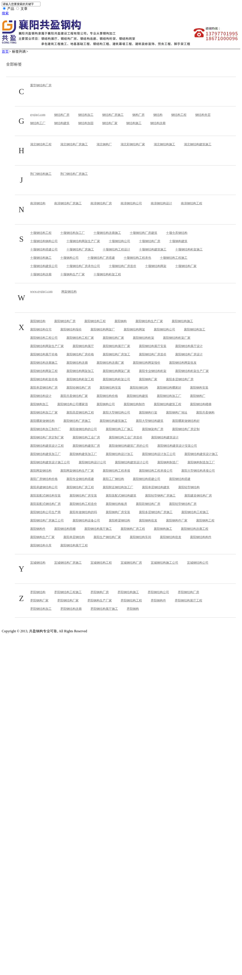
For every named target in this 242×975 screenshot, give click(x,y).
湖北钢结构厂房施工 (74, 144)
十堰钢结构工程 (41, 233)
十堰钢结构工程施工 (173, 257)
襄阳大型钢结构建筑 (149, 420)
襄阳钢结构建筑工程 (167, 404)
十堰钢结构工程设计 (116, 249)
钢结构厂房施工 (113, 114)
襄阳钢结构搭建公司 (146, 479)
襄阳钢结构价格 (107, 396)
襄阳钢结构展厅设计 (189, 346)
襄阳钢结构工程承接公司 (156, 470)
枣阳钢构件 (158, 600)
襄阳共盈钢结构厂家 (74, 396)
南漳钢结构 (37, 203)
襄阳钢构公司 (106, 404)
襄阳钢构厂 (197, 396)
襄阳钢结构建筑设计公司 (132, 462)
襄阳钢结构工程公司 (44, 337)
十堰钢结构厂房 (149, 241)
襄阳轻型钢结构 (189, 487)
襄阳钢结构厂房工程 (80, 487)
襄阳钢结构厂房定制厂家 (47, 437)
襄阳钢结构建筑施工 (113, 420)
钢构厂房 (138, 114)
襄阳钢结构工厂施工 (119, 429)
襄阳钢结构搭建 (179, 479)
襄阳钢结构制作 (134, 404)
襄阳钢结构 (37, 321)
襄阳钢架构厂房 (152, 429)
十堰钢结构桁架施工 (189, 249)
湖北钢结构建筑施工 (197, 144)
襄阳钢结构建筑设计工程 (47, 445)
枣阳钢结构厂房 (188, 592)
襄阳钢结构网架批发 (183, 362)
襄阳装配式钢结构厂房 (45, 504)
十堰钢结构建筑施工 (152, 249)
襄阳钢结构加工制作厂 (45, 429)
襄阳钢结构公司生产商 (45, 512)
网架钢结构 (69, 291)
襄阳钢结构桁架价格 (44, 379)
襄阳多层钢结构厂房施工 (156, 512)
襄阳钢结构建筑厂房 (86, 445)
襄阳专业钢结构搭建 (80, 479)
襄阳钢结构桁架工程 (80, 379)
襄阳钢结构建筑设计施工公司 (50, 462)
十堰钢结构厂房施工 (80, 249)
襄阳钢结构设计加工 (119, 454)
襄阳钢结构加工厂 (169, 396)
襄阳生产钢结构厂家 (107, 537)
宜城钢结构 (37, 562)
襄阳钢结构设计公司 (92, 462)
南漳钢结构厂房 (101, 203)
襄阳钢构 (120, 321)
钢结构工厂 (37, 123)
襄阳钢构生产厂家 (42, 537)
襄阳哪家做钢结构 (42, 420)
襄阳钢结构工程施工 (195, 512)
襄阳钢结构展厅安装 (152, 346)
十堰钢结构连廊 (41, 274)
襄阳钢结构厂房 (65, 321)
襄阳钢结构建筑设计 (165, 437)
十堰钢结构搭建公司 (44, 249)
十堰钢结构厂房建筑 (143, 233)
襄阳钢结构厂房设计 (189, 354)
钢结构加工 (85, 114)
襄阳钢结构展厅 (83, 346)
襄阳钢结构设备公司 (86, 520)
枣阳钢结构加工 (41, 608)
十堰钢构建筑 (178, 241)
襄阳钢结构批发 (170, 537)
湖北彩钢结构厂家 (133, 144)
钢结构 (157, 114)
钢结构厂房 (61, 114)
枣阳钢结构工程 (131, 600)
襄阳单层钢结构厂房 (44, 387)
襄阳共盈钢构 (205, 412)
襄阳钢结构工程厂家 (80, 337)
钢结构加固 (85, 123)
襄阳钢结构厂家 (113, 337)
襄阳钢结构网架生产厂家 (47, 346)
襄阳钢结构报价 (71, 329)
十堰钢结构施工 (41, 257)
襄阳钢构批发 (148, 520)
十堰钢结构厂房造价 (122, 266)
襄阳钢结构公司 (164, 329)
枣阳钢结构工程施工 (68, 592)
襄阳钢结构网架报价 (146, 362)
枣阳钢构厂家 (39, 600)
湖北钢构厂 (104, 144)
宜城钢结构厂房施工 (68, 562)
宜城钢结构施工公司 (164, 562)
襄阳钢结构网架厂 (102, 329)
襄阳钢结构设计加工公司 (159, 454)
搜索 (5, 13)
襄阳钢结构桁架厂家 (176, 337)
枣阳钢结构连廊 (71, 608)
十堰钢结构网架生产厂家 (83, 241)
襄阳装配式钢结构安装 (45, 495)
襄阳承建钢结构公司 (44, 487)
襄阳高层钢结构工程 (80, 412)
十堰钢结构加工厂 (72, 233)
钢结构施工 (134, 123)
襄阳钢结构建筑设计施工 (201, 454)
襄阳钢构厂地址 (176, 412)
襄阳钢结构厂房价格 (80, 354)
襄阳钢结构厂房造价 (152, 354)
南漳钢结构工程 (191, 203)
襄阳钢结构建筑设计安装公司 (177, 445)
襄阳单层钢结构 (74, 537)
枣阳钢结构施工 (128, 592)
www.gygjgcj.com (41, 291)
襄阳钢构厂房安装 (118, 512)
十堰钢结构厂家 (186, 266)
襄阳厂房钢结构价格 (44, 479)
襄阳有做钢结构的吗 (83, 512)
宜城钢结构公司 (197, 562)
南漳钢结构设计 (161, 203)
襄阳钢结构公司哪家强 (72, 404)
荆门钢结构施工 (41, 174)
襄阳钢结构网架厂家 (116, 371)
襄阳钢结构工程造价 (83, 504)
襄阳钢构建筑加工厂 (83, 454)
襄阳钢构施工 (163, 528)
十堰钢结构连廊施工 (107, 233)
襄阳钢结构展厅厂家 (116, 346)
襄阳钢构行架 (148, 412)
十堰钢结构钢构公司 (44, 241)
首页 (5, 51)
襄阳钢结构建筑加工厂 (45, 454)
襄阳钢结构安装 (110, 387)
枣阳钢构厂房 (99, 592)
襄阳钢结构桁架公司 (116, 379)
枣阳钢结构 (37, 592)
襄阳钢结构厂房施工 (77, 420)
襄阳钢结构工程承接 (116, 470)
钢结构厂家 (110, 123)
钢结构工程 (179, 114)
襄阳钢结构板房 (116, 504)
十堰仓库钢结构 (176, 233)
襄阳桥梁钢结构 (119, 520)
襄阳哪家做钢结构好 (186, 420)
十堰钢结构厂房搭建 (101, 257)
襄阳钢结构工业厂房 (86, 437)
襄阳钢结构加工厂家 (44, 412)
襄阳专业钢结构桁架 (152, 371)
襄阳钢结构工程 (95, 321)
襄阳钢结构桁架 (143, 337)
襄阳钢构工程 (205, 520)
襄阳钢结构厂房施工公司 (47, 520)
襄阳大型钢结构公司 (116, 412)
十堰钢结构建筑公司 (44, 266)
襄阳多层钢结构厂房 (180, 379)
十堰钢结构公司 (119, 241)
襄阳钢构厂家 (148, 379)
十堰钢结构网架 (155, 266)
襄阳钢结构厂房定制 (186, 429)
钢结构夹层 (203, 114)
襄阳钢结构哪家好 (169, 387)
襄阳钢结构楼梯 (200, 404)
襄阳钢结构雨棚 (65, 528)
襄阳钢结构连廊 (77, 362)
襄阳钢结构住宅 (41, 329)
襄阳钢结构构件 (200, 537)
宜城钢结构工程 (101, 562)
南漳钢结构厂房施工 (68, 203)
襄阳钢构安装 (199, 387)
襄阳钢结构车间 (140, 537)
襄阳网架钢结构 (41, 470)
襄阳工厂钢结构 (113, 479)
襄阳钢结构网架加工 (80, 371)
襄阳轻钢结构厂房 (78, 387)
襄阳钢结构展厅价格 (44, 354)
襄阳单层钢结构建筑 (155, 487)
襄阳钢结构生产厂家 (149, 321)
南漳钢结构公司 (131, 203)
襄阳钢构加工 (39, 404)
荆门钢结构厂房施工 (74, 174)
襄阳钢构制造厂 (168, 462)
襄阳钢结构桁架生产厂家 (192, 371)
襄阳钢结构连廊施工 (44, 362)
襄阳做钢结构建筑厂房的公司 (129, 445)
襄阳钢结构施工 (182, 321)
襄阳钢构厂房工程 (133, 528)
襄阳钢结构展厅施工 (98, 528)
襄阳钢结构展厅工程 (74, 545)
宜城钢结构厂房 (131, 562)
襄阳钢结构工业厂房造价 (125, 437)
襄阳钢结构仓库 (41, 545)
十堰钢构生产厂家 (72, 274)
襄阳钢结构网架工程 (44, 371)
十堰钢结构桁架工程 (107, 274)
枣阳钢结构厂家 (68, 600)
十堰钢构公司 (69, 257)
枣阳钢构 (133, 608)
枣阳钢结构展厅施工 (104, 608)
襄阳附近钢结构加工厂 (118, 487)
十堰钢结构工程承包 (137, 257)
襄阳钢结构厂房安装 (83, 495)
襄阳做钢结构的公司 (83, 429)
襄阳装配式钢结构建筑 (121, 495)
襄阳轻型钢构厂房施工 (160, 495)
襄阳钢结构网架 (134, 329)
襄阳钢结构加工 (194, 329)
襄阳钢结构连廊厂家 (110, 362)
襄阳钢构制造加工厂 (201, 462)
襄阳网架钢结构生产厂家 (77, 470)
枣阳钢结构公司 (158, 592)
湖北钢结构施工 (164, 144)
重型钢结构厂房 (41, 85)
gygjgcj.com (37, 114)
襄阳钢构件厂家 (176, 520)
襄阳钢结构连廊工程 (194, 528)
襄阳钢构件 (37, 528)
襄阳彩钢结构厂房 (148, 504)
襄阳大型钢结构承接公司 (198, 470)
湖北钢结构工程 (41, 144)
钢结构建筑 (61, 123)
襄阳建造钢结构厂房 (198, 495)
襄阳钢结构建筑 (137, 396)
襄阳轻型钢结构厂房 (183, 504)
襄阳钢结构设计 (41, 396)
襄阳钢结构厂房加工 (116, 354)
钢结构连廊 (158, 123)
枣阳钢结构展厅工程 (188, 600)
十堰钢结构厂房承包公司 (83, 266)
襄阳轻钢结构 (139, 387)
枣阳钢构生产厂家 (99, 600)
